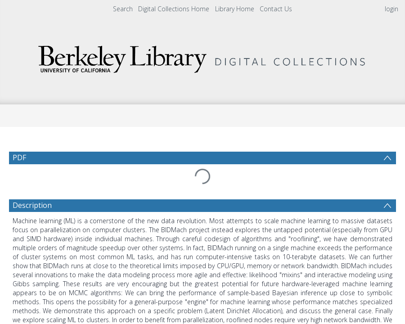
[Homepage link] (203, 57)
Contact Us (276, 8)
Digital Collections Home (173, 8)
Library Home (234, 8)
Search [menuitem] (123, 8)
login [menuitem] (391, 8)
